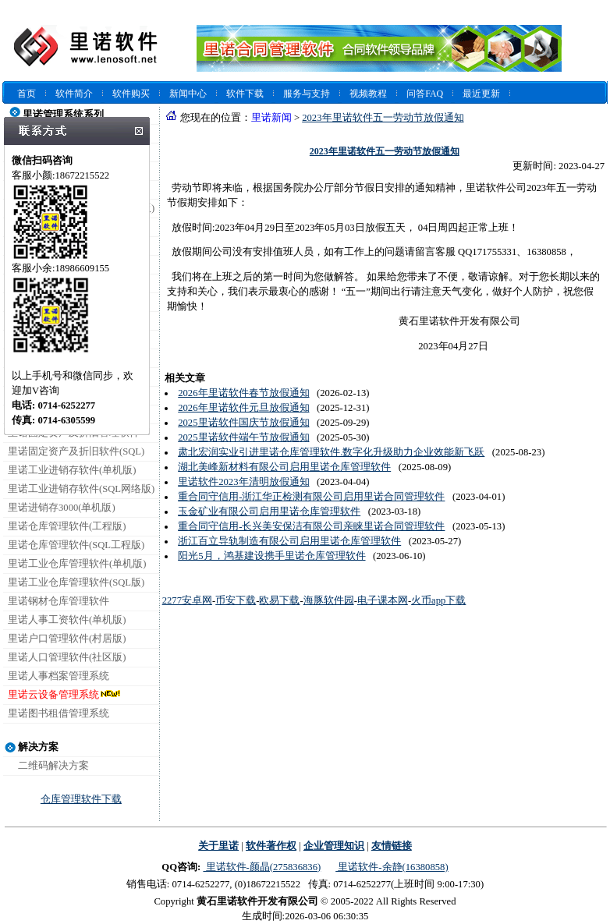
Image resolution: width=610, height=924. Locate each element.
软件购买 (131, 93)
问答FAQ (424, 93)
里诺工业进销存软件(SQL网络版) (81, 488)
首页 (26, 93)
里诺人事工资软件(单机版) (67, 619)
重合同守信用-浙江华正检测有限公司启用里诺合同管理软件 (311, 496)
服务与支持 (306, 93)
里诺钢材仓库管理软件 (58, 601)
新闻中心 (188, 93)
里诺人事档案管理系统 (58, 676)
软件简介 (74, 93)
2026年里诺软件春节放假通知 (243, 393)
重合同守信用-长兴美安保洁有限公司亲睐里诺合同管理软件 (311, 526)
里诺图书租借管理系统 (58, 713)
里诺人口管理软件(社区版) (67, 657)
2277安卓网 (187, 600)
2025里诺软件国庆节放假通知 (243, 422)
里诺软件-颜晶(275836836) (262, 867)
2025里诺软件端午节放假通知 (243, 437)
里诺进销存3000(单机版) (61, 507)
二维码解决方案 (53, 765)
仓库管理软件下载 (81, 799)
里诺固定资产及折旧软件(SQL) (76, 451)
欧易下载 (279, 600)
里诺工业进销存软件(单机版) (72, 470)
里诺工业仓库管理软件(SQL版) (76, 582)
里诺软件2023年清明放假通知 (243, 481)
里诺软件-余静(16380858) (391, 867)
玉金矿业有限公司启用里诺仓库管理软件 (269, 511)
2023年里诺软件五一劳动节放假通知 (382, 117)
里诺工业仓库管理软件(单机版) (77, 563)
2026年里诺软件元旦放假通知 (243, 407)
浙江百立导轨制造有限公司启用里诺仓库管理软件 (289, 541)
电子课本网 (382, 600)
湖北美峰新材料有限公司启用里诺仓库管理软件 (284, 467)
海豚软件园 (328, 600)
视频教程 (368, 93)
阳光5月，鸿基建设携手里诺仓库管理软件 (271, 556)
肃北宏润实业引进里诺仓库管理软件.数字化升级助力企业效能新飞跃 (331, 452)
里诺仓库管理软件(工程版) (67, 526)
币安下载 (235, 600)
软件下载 (245, 93)
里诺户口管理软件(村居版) (67, 638)
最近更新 (481, 93)
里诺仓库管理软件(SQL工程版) (76, 545)
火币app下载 (438, 600)
